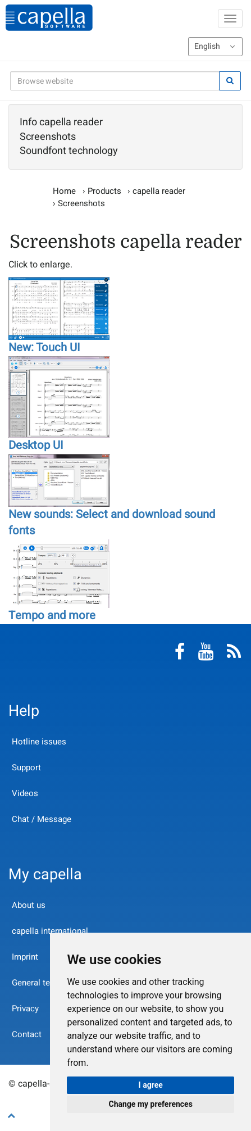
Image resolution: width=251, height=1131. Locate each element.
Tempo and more (51, 615)
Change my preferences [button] (151, 1104)
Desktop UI (35, 445)
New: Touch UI (44, 347)
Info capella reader (61, 122)
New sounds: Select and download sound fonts (111, 522)
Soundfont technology (69, 151)
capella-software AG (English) (49, 17)
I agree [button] (151, 1084)
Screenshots (48, 137)
